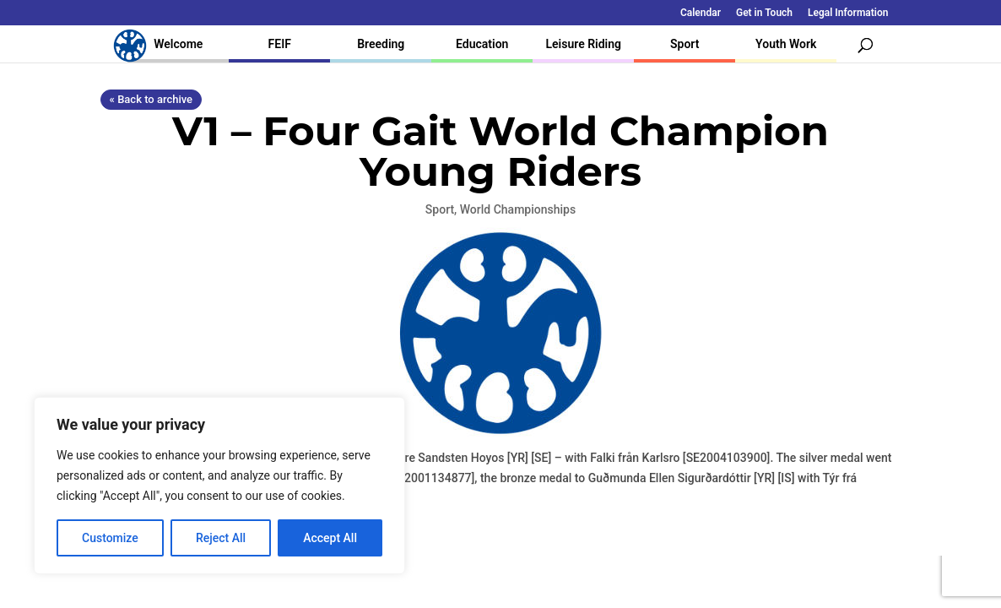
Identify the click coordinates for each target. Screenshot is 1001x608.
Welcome (178, 44)
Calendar (700, 13)
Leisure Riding (583, 44)
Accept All (330, 538)
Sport (684, 44)
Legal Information (848, 13)
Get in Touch (764, 13)
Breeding (380, 44)
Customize (110, 538)
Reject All (221, 538)
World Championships (518, 209)
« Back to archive (151, 99)
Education (482, 44)
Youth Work (785, 44)
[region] (219, 485)
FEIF (279, 44)
